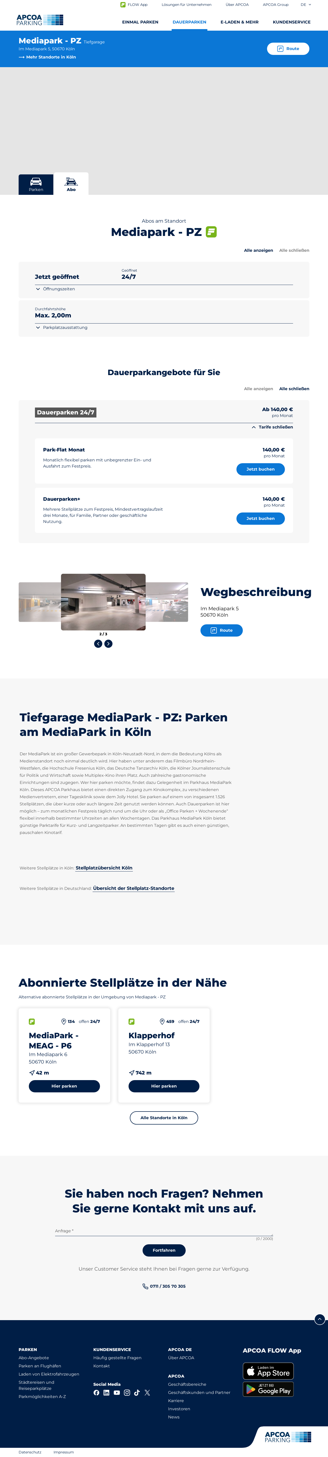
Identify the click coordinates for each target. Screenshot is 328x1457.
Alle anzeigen (258, 250)
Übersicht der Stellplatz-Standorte (133, 888)
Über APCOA (181, 1357)
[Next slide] (108, 644)
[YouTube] (117, 1393)
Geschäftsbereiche (187, 1384)
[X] (147, 1393)
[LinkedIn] (107, 1393)
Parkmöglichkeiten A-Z (42, 1396)
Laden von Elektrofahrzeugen (49, 1374)
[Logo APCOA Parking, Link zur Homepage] (40, 20)
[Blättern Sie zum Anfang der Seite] (319, 1319)
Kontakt (101, 1366)
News (174, 1417)
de (306, 4)
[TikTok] (137, 1393)
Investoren (179, 1408)
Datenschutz (30, 1452)
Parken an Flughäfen (40, 1366)
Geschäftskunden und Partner (199, 1392)
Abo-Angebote (34, 1357)
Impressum (64, 1452)
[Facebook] (96, 1393)
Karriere (176, 1400)
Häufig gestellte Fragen (117, 1357)
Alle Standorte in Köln (164, 1117)
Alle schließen (294, 250)
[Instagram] (127, 1393)
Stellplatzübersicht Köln (104, 868)
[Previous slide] (98, 644)
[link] (164, 1286)
